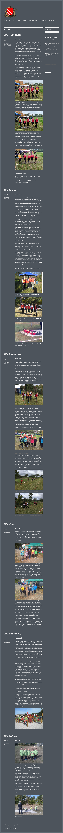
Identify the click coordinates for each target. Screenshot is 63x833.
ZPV (10, 45)
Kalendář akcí (51, 20)
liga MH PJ (9, 199)
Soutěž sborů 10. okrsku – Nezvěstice (52, 43)
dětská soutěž (8, 43)
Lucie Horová (6, 194)
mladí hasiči (6, 44)
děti (4, 43)
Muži (14, 20)
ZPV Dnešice (11, 190)
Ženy (19, 20)
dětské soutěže (6, 41)
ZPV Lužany (10, 736)
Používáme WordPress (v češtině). (10, 828)
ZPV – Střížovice (12, 35)
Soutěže (24, 20)
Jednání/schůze (42, 20)
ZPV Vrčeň (9, 524)
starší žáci (7, 45)
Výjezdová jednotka (33, 20)
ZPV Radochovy (12, 354)
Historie (5, 20)
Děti (9, 20)
